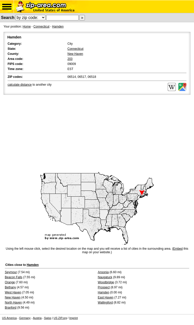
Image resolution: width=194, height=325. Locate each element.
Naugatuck (105, 277)
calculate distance (20, 84)
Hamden (57, 26)
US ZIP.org (60, 317)
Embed (178, 248)
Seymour (11, 272)
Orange (10, 282)
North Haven (13, 302)
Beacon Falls (13, 277)
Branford (10, 307)
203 (69, 59)
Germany (25, 317)
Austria (37, 317)
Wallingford (105, 302)
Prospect (104, 287)
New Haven (75, 54)
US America (9, 317)
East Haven (105, 297)
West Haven (13, 292)
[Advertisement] (97, 133)
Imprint (73, 317)
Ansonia (103, 272)
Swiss (47, 317)
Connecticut (41, 26)
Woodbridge (106, 282)
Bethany (10, 287)
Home (27, 26)
